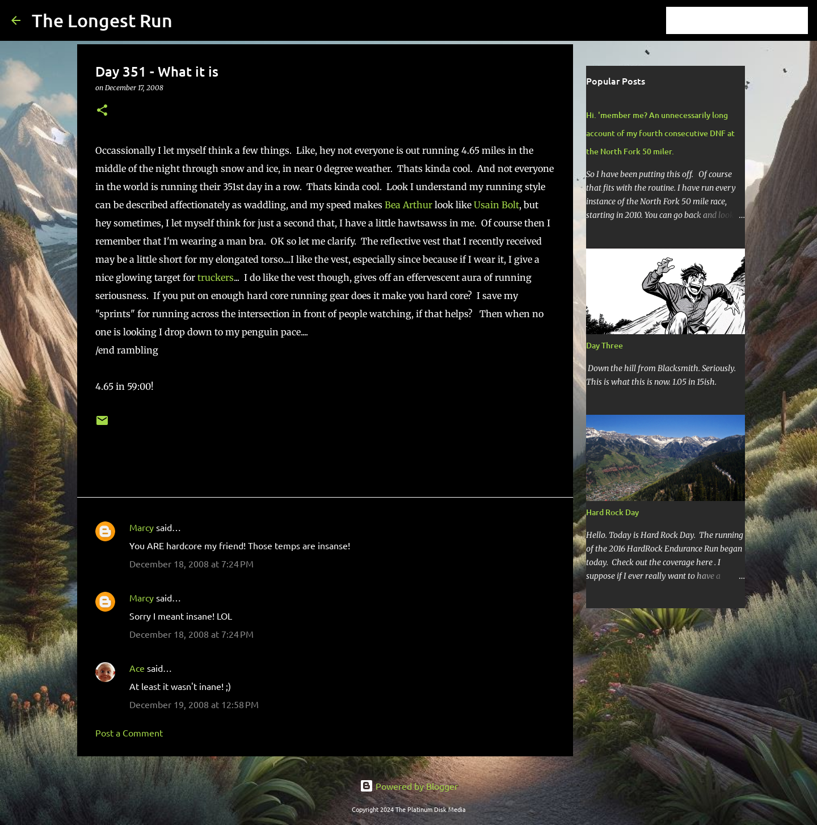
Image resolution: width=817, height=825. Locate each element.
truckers (215, 277)
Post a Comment (129, 732)
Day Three (604, 345)
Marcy (141, 527)
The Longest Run (102, 20)
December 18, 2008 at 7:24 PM (191, 563)
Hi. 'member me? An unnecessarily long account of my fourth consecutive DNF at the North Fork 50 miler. (660, 133)
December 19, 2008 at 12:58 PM (194, 704)
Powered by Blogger (409, 786)
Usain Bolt (496, 205)
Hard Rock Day (612, 512)
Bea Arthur (408, 205)
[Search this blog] (748, 20)
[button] (102, 111)
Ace (137, 668)
